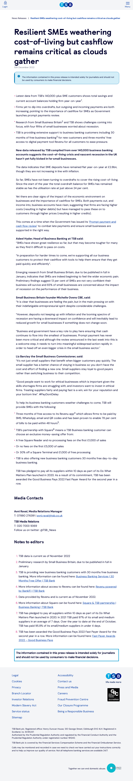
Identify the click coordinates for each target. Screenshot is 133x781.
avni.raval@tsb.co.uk (50, 515)
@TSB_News (48, 530)
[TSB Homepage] (92, 4)
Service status (20, 711)
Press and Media (68, 687)
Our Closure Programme (73, 705)
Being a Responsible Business (76, 711)
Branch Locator (21, 693)
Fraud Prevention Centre (73, 699)
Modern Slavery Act (24, 705)
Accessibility (65, 675)
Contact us (65, 681)
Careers (63, 693)
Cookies (17, 681)
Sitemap (17, 717)
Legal (15, 675)
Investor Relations (23, 699)
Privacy (16, 687)
